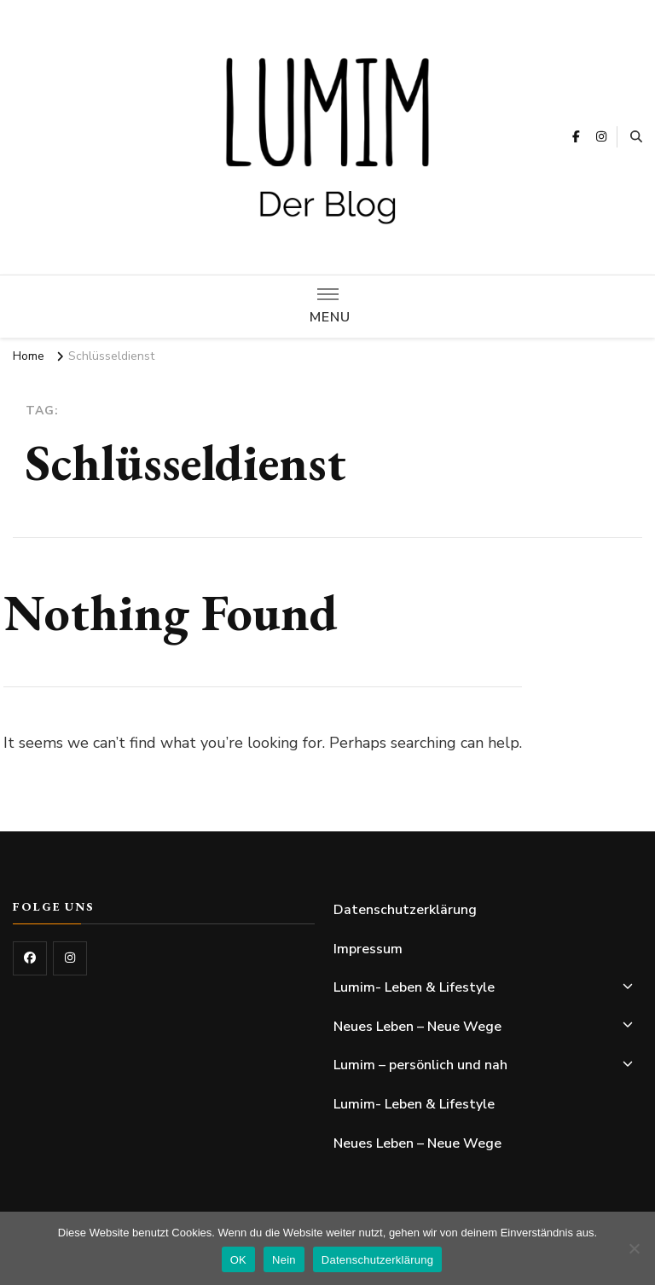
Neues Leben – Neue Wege (417, 1026)
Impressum (368, 949)
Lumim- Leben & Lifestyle (414, 987)
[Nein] (633, 1248)
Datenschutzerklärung (405, 909)
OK (238, 1259)
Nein (284, 1259)
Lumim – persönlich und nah (420, 1065)
